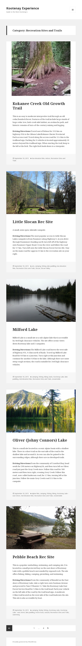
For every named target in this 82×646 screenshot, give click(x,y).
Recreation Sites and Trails (25, 268)
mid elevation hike (25, 379)
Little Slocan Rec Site (33, 221)
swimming (16, 615)
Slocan (38, 268)
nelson (47, 158)
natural (47, 612)
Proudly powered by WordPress (24, 642)
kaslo (51, 377)
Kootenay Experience (22, 8)
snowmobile (56, 379)
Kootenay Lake (58, 377)
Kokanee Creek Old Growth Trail (39, 105)
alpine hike (35, 493)
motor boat (39, 612)
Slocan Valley (45, 268)
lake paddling (51, 266)
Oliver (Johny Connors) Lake (40, 440)
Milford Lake (25, 329)
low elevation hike (38, 158)
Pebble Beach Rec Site (33, 556)
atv (33, 266)
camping (38, 266)
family (41, 610)
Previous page (9, 628)
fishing (44, 266)
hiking (46, 377)
